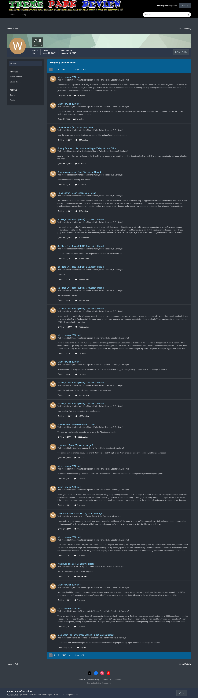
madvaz (73, 516)
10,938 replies (82, 238)
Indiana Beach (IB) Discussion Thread (75, 127)
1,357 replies (81, 140)
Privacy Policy (93, 680)
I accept (183, 693)
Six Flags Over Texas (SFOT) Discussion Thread (80, 219)
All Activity (14, 63)
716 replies (79, 95)
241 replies (80, 164)
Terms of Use (12, 694)
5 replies (81, 647)
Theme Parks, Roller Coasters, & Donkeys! (111, 80)
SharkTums (75, 566)
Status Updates (16, 77)
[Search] (155, 14)
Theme (81, 680)
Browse (12, 14)
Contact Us (106, 680)
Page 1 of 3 (80, 70)
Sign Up (185, 6)
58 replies (79, 458)
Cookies (117, 680)
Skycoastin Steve (77, 80)
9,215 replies (80, 576)
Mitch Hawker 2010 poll (69, 77)
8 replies (78, 529)
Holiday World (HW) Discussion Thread (76, 424)
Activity (23, 14)
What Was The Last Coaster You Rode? (76, 564)
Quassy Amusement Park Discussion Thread (79, 172)
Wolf (59, 80)
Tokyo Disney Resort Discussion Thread (76, 193)
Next (64, 70)
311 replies (80, 185)
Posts (12, 100)
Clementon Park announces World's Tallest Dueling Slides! (85, 635)
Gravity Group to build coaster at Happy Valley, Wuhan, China (86, 148)
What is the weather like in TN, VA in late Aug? (79, 513)
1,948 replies (81, 211)
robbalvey (74, 130)
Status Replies (15, 82)
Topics (12, 95)
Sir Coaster (75, 448)
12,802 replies (81, 437)
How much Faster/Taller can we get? (75, 445)
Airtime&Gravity (77, 151)
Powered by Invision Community (99, 683)
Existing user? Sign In (167, 6)
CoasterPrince (76, 638)
